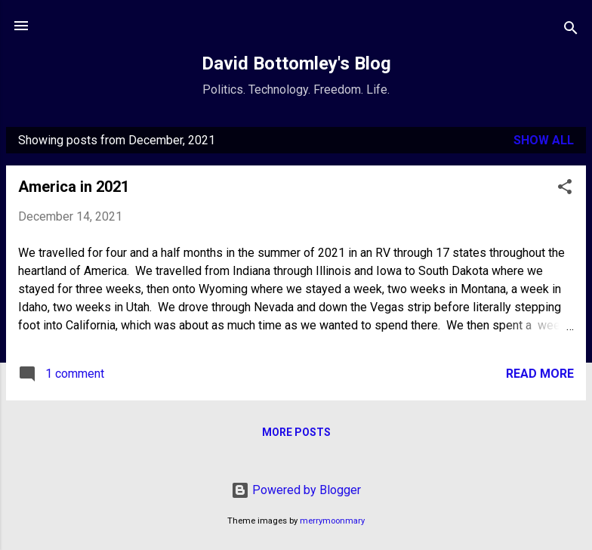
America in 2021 (73, 187)
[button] (565, 189)
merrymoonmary (332, 521)
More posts (296, 432)
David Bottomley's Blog (296, 63)
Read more (540, 373)
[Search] (571, 31)
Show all (543, 140)
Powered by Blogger (296, 490)
